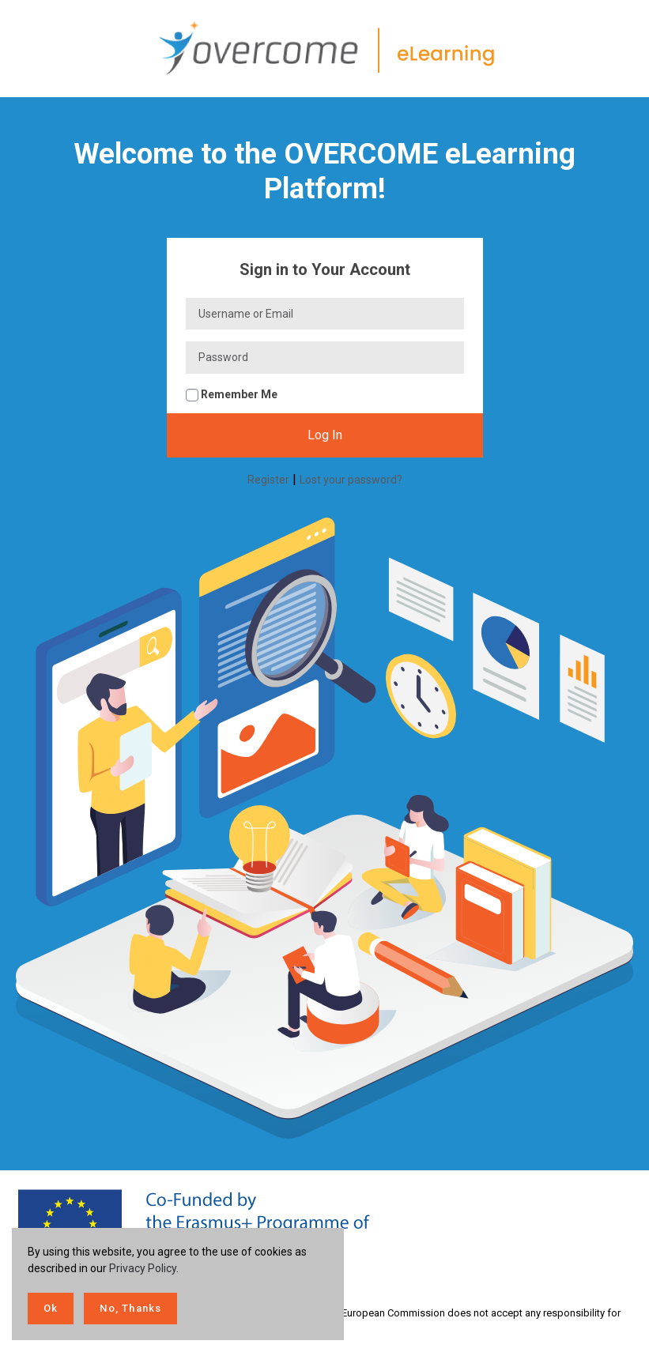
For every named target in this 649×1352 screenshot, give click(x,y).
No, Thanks (130, 1308)
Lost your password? (351, 479)
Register (268, 479)
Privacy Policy (142, 1268)
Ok (50, 1308)
